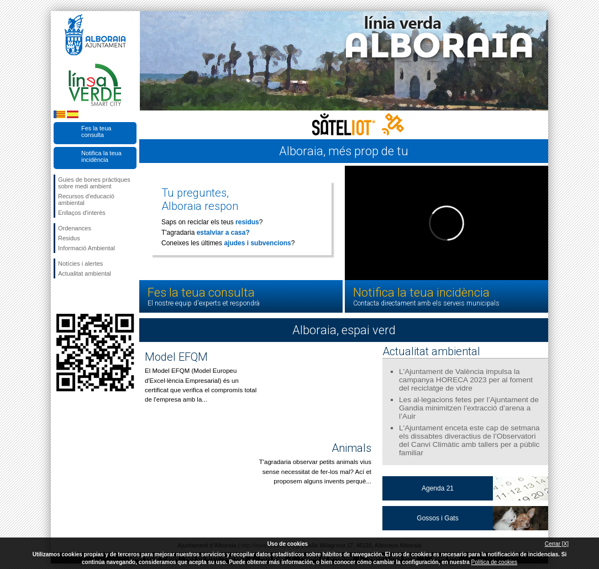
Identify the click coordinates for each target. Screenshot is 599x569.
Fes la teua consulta (96, 131)
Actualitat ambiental (84, 273)
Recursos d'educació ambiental (86, 199)
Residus (69, 238)
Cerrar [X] (557, 544)
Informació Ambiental (86, 248)
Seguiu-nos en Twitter (78, 296)
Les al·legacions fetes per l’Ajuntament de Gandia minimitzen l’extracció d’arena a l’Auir (469, 408)
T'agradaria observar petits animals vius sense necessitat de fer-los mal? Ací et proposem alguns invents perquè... (315, 471)
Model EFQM (176, 356)
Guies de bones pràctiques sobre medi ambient (94, 182)
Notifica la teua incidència (101, 156)
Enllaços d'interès (82, 212)
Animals (351, 448)
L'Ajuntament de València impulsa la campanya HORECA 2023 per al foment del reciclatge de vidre (466, 379)
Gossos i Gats (437, 518)
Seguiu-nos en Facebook (60, 296)
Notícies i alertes (80, 263)
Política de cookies (494, 562)
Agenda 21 (438, 488)
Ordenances (74, 228)
